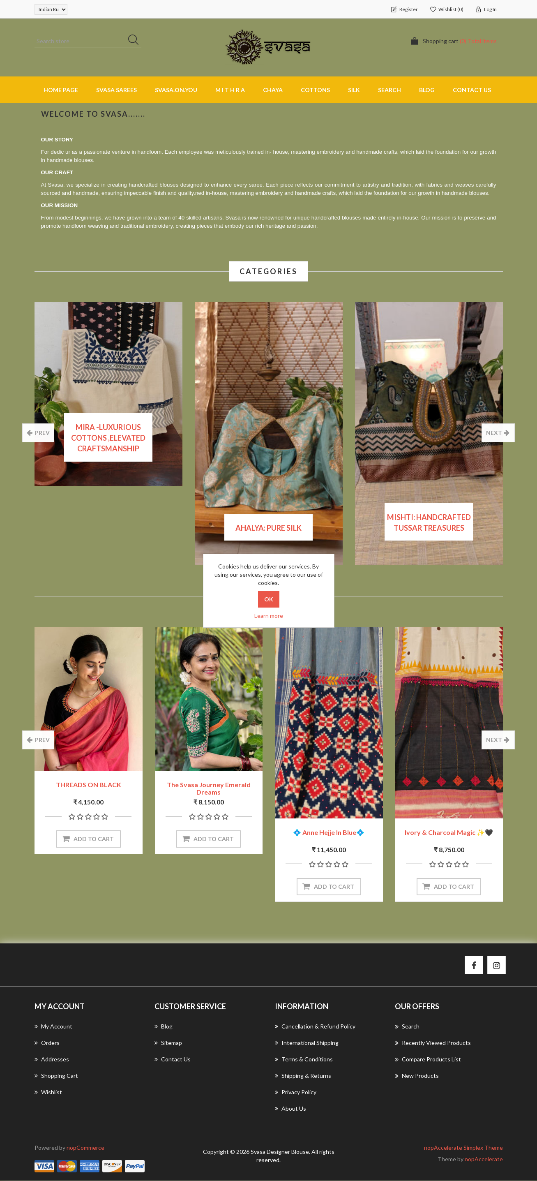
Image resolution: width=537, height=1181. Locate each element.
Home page (61, 89)
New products (417, 1076)
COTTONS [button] (315, 89)
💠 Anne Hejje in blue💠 (328, 833)
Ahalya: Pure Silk (268, 527)
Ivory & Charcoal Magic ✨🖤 (449, 833)
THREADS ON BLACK (88, 785)
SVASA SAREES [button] (116, 89)
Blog (427, 89)
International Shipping (307, 1043)
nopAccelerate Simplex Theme (463, 1147)
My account (53, 1026)
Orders (47, 1043)
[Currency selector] (51, 9)
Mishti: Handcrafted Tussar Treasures (429, 522)
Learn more (268, 615)
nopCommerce (85, 1147)
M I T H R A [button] (230, 89)
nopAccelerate (484, 1159)
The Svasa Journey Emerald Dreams (209, 788)
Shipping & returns (303, 1075)
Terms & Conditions (304, 1059)
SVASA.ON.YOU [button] (176, 89)
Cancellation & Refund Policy (315, 1026)
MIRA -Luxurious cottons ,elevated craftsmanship (108, 438)
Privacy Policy (295, 1092)
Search (389, 89)
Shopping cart (56, 1075)
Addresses (52, 1059)
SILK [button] (354, 89)
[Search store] (88, 41)
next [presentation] (494, 432)
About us (290, 1108)
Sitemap (168, 1043)
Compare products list (428, 1060)
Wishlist (48, 1092)
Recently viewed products (433, 1043)
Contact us (472, 89)
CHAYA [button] (273, 89)
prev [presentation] (42, 432)
